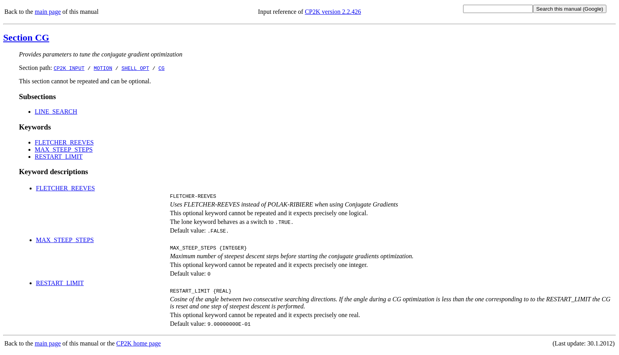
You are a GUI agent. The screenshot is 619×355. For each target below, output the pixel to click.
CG (161, 67)
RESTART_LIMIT (59, 156)
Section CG (26, 37)
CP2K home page (138, 347)
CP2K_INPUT (69, 67)
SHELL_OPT (135, 67)
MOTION (103, 67)
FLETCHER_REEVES (64, 142)
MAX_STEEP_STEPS (64, 149)
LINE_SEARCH (56, 111)
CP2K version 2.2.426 (333, 11)
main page (48, 11)
